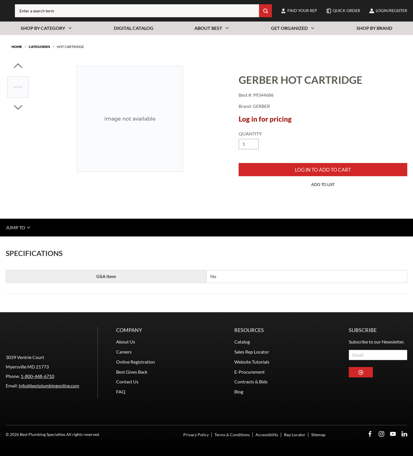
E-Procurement (249, 371)
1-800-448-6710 (37, 376)
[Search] (265, 10)
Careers (124, 351)
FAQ (120, 391)
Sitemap (318, 434)
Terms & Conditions (232, 434)
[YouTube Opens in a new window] (393, 434)
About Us (125, 341)
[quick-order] (343, 10)
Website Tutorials (251, 361)
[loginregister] (388, 10)
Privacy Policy (196, 434)
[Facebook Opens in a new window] (370, 434)
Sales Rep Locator (251, 351)
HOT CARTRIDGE (70, 46)
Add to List (323, 184)
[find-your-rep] (299, 10)
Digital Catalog (133, 28)
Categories (39, 46)
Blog (238, 391)
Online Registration (135, 361)
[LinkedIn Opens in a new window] (404, 434)
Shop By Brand (374, 28)
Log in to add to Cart (323, 170)
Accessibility (267, 434)
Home (16, 46)
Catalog (242, 341)
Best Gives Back (131, 371)
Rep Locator (294, 434)
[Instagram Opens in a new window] (381, 434)
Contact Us (127, 381)
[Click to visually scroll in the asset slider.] (18, 66)
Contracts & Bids (251, 381)
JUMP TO (18, 227)
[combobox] (137, 10)
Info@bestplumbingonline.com (49, 385)
